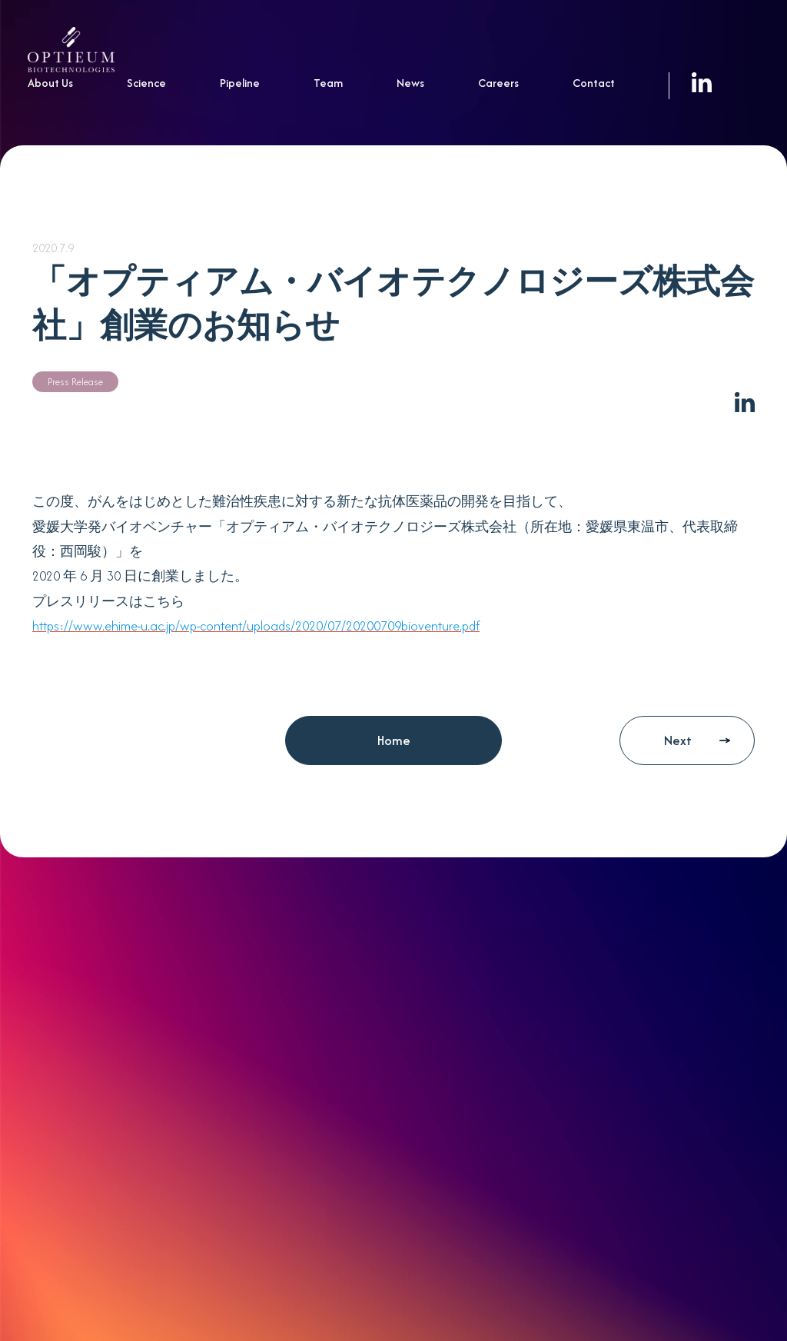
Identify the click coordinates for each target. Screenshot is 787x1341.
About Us (50, 83)
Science (146, 83)
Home (393, 740)
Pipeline (240, 83)
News (410, 83)
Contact (594, 83)
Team (328, 83)
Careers (498, 83)
